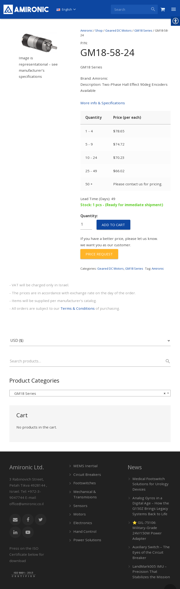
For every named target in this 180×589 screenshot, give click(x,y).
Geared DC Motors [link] (118, 30)
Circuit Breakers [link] (85, 457)
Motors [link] (79, 495)
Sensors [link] (79, 487)
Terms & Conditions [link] (70, 293)
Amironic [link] (86, 30)
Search (166, 345)
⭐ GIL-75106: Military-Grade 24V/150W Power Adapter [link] (150, 508)
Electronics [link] (81, 503)
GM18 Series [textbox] (88, 377)
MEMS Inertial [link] (83, 449)
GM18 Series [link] (143, 30)
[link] (26, 9)
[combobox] (90, 377)
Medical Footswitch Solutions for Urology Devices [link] (148, 467)
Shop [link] (99, 30)
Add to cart (113, 213)
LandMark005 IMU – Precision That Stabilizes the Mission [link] (150, 544)
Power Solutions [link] (85, 519)
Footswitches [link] (83, 465)
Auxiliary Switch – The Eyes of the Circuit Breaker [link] (148, 526)
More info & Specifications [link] (100, 99)
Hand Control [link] (83, 511)
